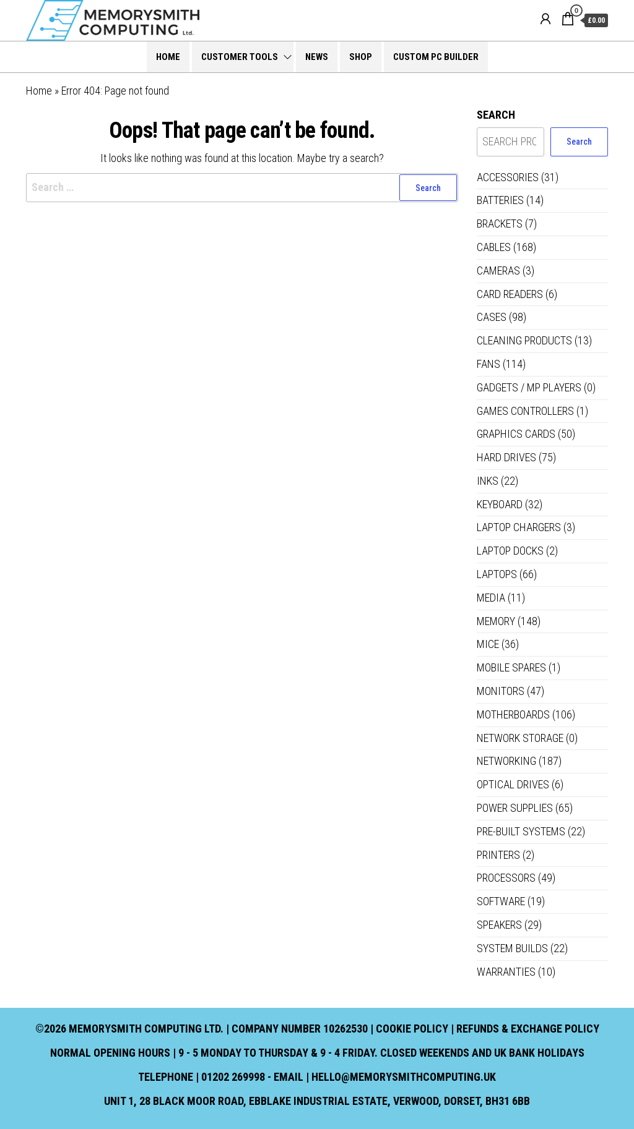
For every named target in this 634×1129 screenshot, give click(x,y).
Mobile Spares (511, 667)
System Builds (512, 948)
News (316, 56)
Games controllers (525, 410)
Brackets (500, 223)
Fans (488, 363)
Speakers (499, 924)
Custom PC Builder (436, 56)
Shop (360, 56)
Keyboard (500, 504)
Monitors (500, 690)
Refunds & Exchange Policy (527, 1028)
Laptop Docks (510, 550)
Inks (487, 480)
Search (496, 114)
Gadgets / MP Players (529, 387)
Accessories (508, 177)
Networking (506, 760)
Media (491, 597)
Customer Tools (239, 56)
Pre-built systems (521, 831)
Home (168, 56)
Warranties (506, 971)
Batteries (500, 200)
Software (501, 901)
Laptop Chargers (519, 527)
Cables (494, 247)
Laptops (497, 574)
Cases (491, 316)
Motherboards (513, 714)
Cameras (498, 270)
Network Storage (520, 737)
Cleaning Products (524, 340)
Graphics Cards (516, 433)
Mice (488, 643)
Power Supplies (515, 807)
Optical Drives (513, 784)
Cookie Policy (412, 1028)
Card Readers (510, 294)
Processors (506, 877)
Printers (498, 854)
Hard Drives (506, 457)
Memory (496, 621)
